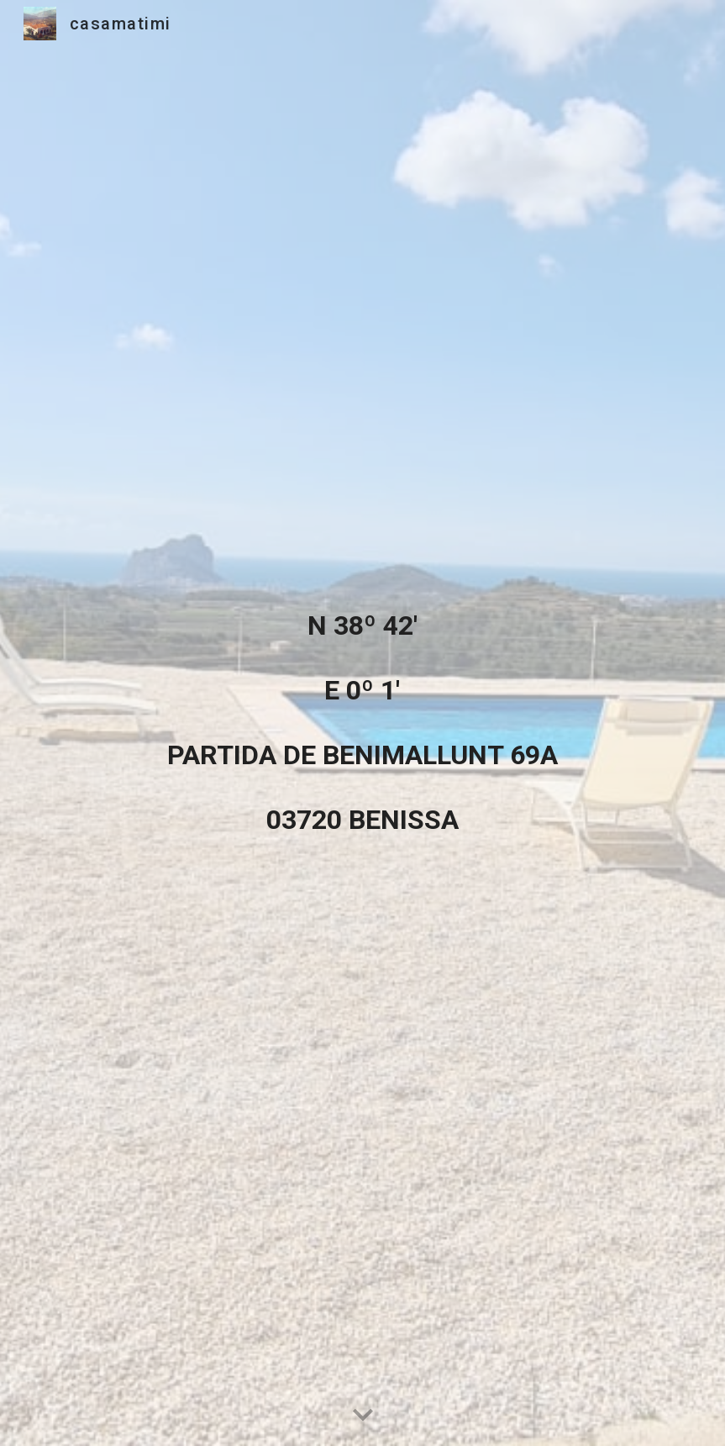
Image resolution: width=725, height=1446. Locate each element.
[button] (363, 1416)
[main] (362, 722)
